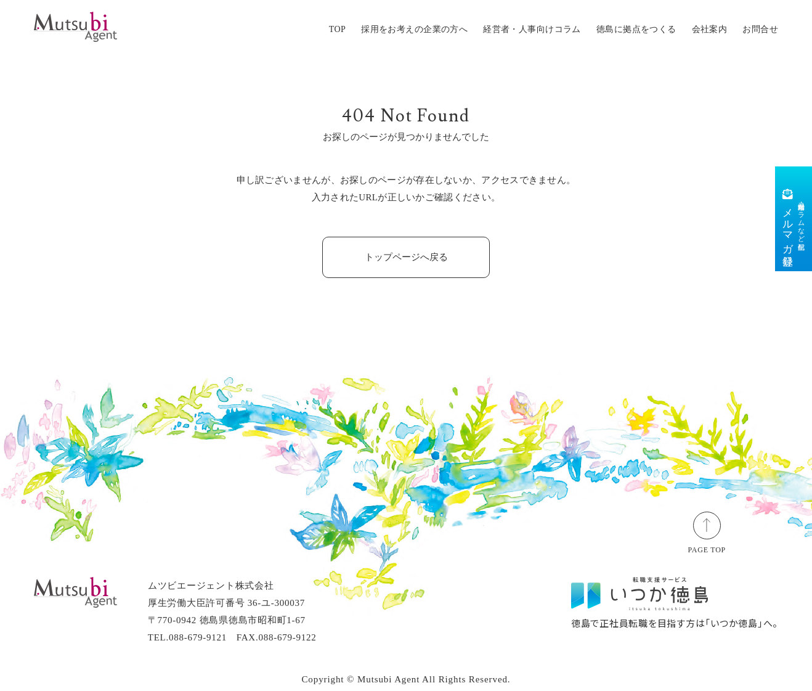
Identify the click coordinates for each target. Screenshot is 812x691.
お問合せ (760, 29)
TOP (337, 29)
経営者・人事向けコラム (532, 29)
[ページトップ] (707, 524)
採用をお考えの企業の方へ (414, 29)
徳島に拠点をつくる (636, 29)
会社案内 (710, 29)
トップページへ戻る (406, 257)
